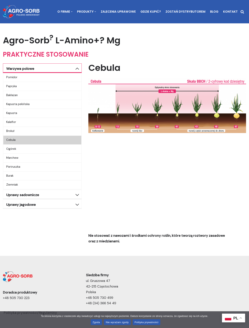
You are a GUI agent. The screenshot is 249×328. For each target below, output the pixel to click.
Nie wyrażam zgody (117, 322)
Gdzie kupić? (150, 12)
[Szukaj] (242, 12)
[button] (72, 11)
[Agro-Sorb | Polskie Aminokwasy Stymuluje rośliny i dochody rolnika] (21, 11)
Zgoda (96, 322)
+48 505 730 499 (99, 298)
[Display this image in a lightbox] (167, 105)
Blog (214, 12)
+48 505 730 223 (16, 298)
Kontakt (230, 12)
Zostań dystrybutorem (185, 12)
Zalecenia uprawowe (118, 12)
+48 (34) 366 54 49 (101, 303)
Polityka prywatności (147, 322)
